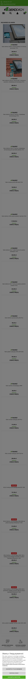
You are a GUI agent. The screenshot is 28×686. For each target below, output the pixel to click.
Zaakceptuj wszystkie (14, 677)
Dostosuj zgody (14, 673)
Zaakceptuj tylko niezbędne (14, 669)
